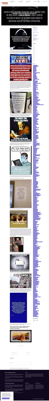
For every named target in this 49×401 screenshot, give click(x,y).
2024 (33, 46)
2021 (33, 50)
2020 (33, 52)
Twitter (11, 358)
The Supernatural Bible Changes (36, 399)
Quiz (18, 1)
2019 (33, 53)
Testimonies (35, 1)
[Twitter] (37, 320)
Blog (9, 1)
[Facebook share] (21, 19)
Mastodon (13, 358)
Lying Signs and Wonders (13, 1)
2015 (33, 59)
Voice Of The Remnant (21, 1)
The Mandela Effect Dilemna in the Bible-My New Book (35, 35)
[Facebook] (33, 320)
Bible (46, 1)
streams (44, 1)
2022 (33, 49)
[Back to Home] (4, 3)
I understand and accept (6, 398)
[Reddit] (33, 321)
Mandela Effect (40, 1)
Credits (43, 399)
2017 (33, 56)
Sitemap (41, 399)
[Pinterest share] (26, 19)
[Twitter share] (22, 19)
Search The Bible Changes (28, 1)
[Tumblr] (36, 320)
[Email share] (27, 19)
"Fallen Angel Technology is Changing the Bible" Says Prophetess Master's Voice (36, 39)
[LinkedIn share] (24, 19)
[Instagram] (34, 320)
